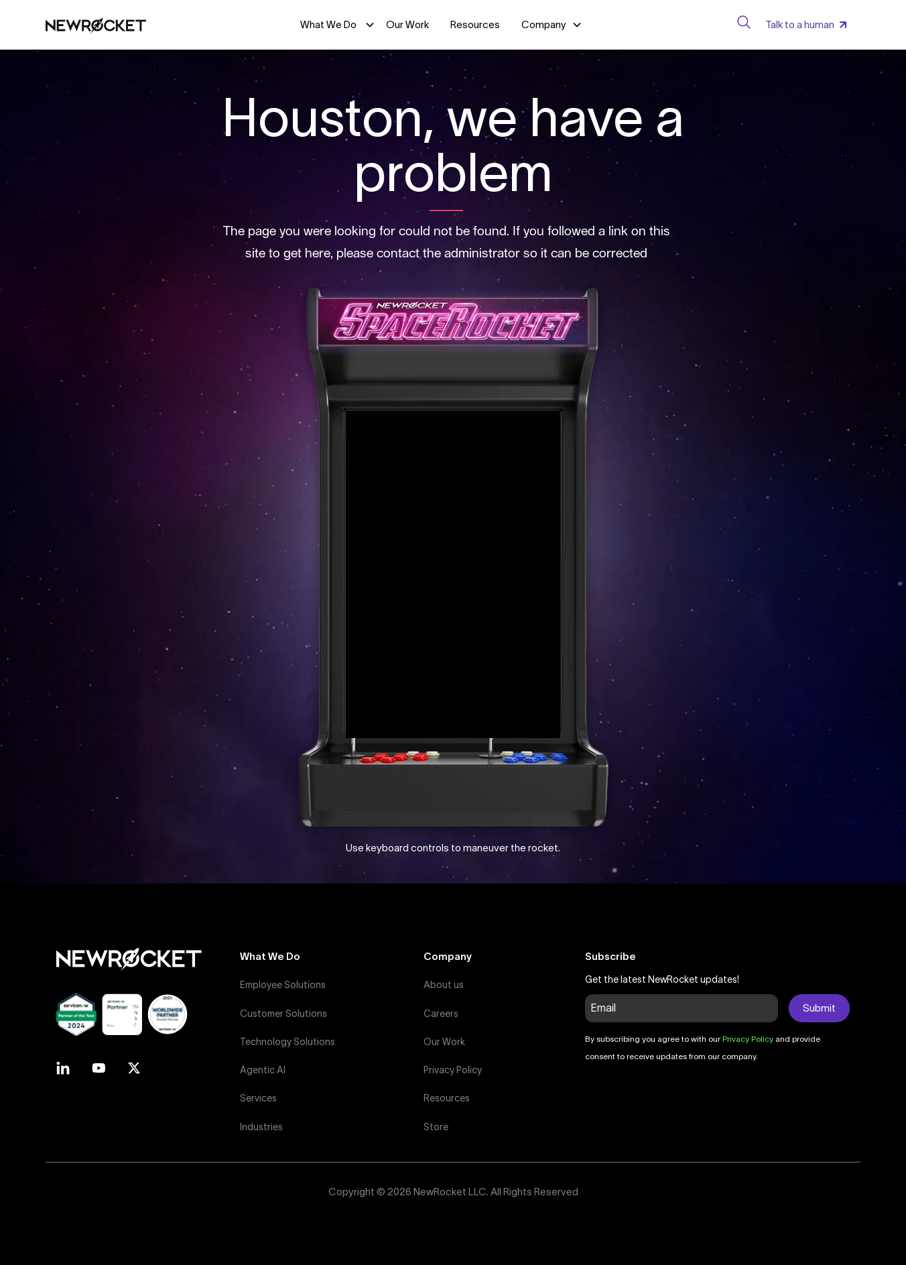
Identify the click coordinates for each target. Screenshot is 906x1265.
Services (258, 1098)
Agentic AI (262, 1070)
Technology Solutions (287, 1041)
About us (444, 984)
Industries (261, 1127)
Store (436, 1127)
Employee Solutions (283, 984)
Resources (475, 24)
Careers (441, 1013)
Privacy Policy (453, 1070)
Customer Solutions (283, 1013)
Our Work (407, 24)
